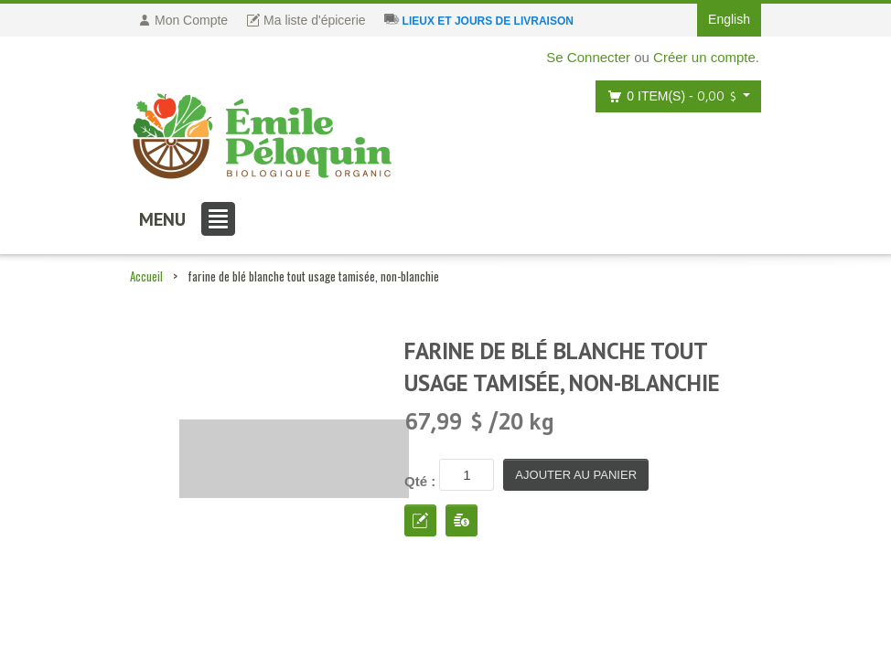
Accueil (146, 276)
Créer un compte (704, 57)
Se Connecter (588, 57)
